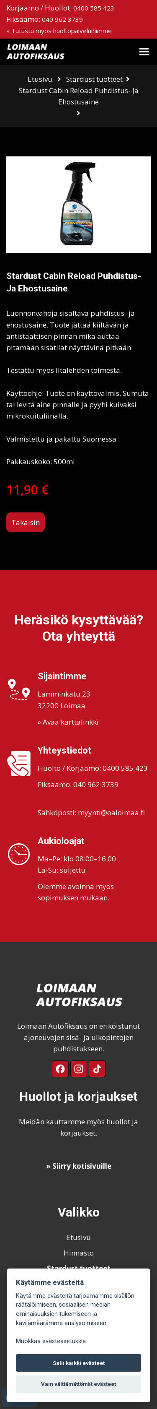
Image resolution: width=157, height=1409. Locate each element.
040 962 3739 (62, 19)
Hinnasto (79, 1253)
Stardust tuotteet (94, 79)
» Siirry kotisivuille (78, 1166)
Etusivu (40, 79)
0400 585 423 (93, 8)
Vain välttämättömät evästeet (78, 1384)
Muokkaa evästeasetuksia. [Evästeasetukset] (51, 1341)
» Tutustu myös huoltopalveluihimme (59, 30)
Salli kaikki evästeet (79, 1363)
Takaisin (25, 522)
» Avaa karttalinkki (68, 722)
